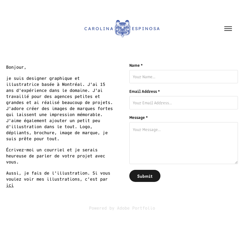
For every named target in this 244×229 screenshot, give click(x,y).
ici (10, 185)
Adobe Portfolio (136, 208)
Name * (136, 65)
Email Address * (144, 91)
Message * (138, 117)
